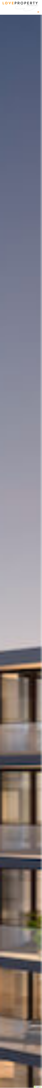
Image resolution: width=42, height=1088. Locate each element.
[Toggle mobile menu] (38, 12)
